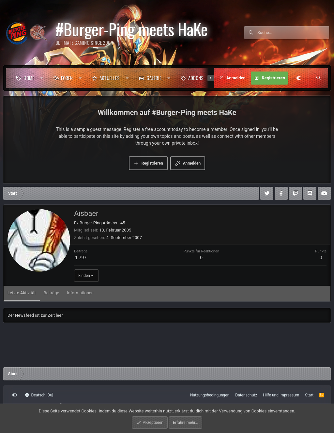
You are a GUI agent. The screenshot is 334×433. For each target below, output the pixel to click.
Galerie (153, 77)
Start (309, 395)
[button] (42, 78)
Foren (67, 77)
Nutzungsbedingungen (209, 395)
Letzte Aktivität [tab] (22, 292)
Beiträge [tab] (51, 292)
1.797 (80, 257)
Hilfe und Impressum (281, 395)
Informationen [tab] (80, 292)
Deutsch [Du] (39, 395)
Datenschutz (246, 395)
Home (28, 77)
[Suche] (293, 32)
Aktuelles (109, 77)
